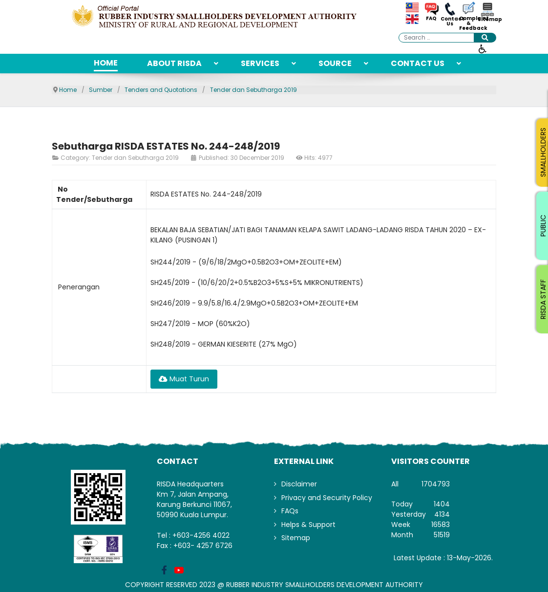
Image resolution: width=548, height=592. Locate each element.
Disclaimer (299, 484)
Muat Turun (184, 379)
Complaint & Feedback (468, 23)
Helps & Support (308, 524)
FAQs (289, 511)
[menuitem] (105, 63)
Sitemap (487, 19)
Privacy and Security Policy (326, 498)
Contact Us (450, 21)
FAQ (431, 18)
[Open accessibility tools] (482, 48)
